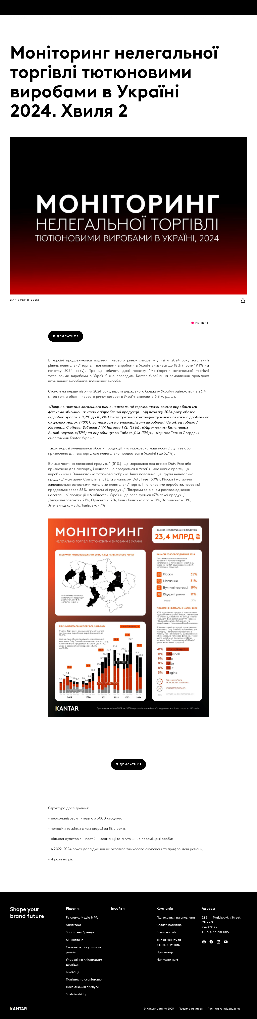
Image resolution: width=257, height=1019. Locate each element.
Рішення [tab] (46, 7)
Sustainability (76, 994)
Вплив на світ (166, 932)
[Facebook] (211, 942)
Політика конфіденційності (224, 1008)
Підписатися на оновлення (176, 917)
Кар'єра (205, 7)
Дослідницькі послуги (82, 987)
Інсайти (76, 7)
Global (236, 7)
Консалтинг (74, 940)
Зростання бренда (80, 932)
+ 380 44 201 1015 (216, 932)
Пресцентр (164, 952)
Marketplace (107, 7)
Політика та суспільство (84, 979)
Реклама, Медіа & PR (82, 917)
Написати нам (167, 959)
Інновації (72, 972)
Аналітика (73, 925)
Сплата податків (169, 925)
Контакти (221, 7)
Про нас (190, 7)
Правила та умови (191, 1008)
